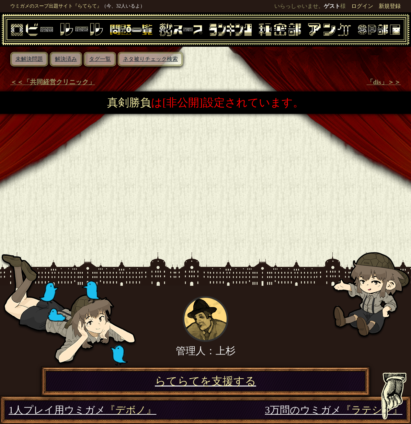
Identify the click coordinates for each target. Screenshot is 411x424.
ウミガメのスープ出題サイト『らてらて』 (56, 6)
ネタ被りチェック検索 (150, 59)
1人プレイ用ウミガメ (82, 409)
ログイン (362, 6)
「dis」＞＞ (384, 82)
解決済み (66, 59)
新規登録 (390, 6)
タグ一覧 (100, 59)
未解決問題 (29, 59)
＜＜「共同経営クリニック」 (52, 82)
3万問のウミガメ (333, 409)
